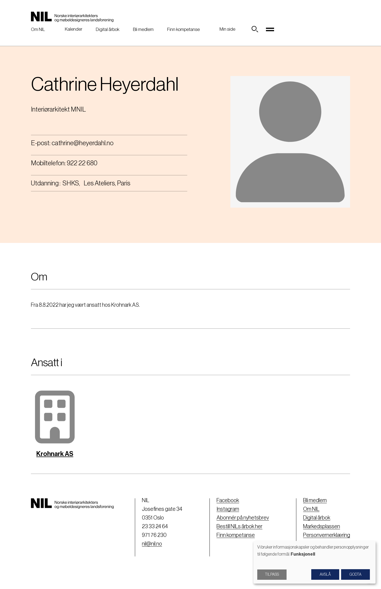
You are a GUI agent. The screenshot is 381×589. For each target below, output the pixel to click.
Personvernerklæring (326, 535)
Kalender (73, 29)
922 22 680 (82, 163)
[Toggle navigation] (270, 29)
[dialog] (314, 562)
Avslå (325, 575)
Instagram (228, 509)
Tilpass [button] (272, 575)
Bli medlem (143, 29)
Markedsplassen (321, 526)
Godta (355, 575)
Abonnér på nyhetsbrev (243, 518)
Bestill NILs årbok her (239, 526)
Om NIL (38, 29)
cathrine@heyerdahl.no (82, 143)
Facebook (228, 500)
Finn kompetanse (183, 29)
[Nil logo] (72, 16)
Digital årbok (107, 29)
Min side (227, 29)
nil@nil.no (152, 544)
